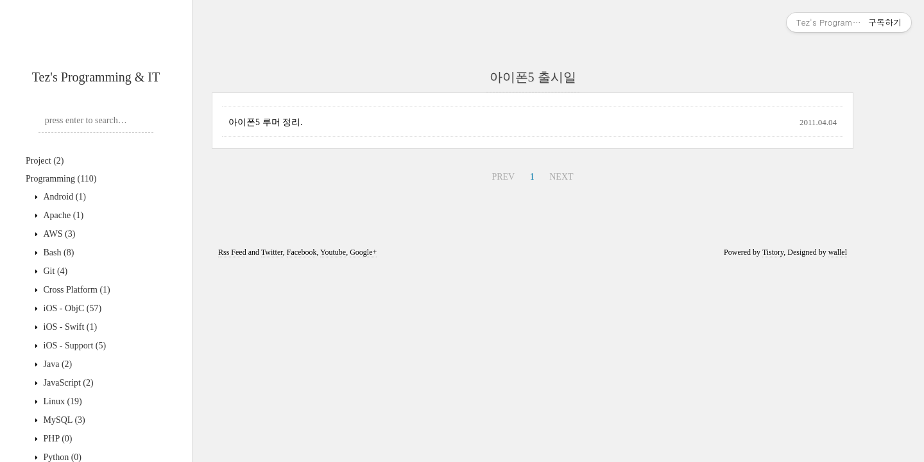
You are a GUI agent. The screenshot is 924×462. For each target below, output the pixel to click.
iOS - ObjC (71, 308)
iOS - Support (73, 345)
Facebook (302, 252)
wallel (837, 252)
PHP (57, 438)
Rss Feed (232, 252)
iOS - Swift (69, 327)
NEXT (561, 177)
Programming (61, 179)
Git (54, 271)
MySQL (63, 420)
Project (45, 161)
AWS (58, 234)
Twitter (272, 252)
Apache (62, 215)
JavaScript (67, 383)
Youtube (333, 252)
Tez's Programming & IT (96, 77)
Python (61, 457)
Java (56, 364)
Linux (61, 401)
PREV (503, 177)
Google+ (363, 252)
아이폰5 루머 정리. (265, 122)
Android (63, 196)
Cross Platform (75, 290)
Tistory (772, 252)
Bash (57, 252)
